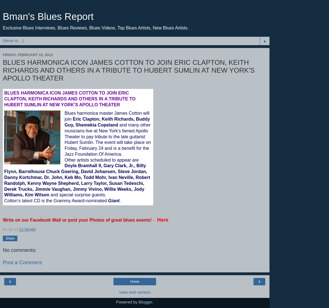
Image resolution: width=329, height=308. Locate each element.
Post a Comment (22, 262)
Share (10, 238)
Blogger (145, 302)
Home (134, 282)
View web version (134, 292)
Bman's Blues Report (48, 16)
